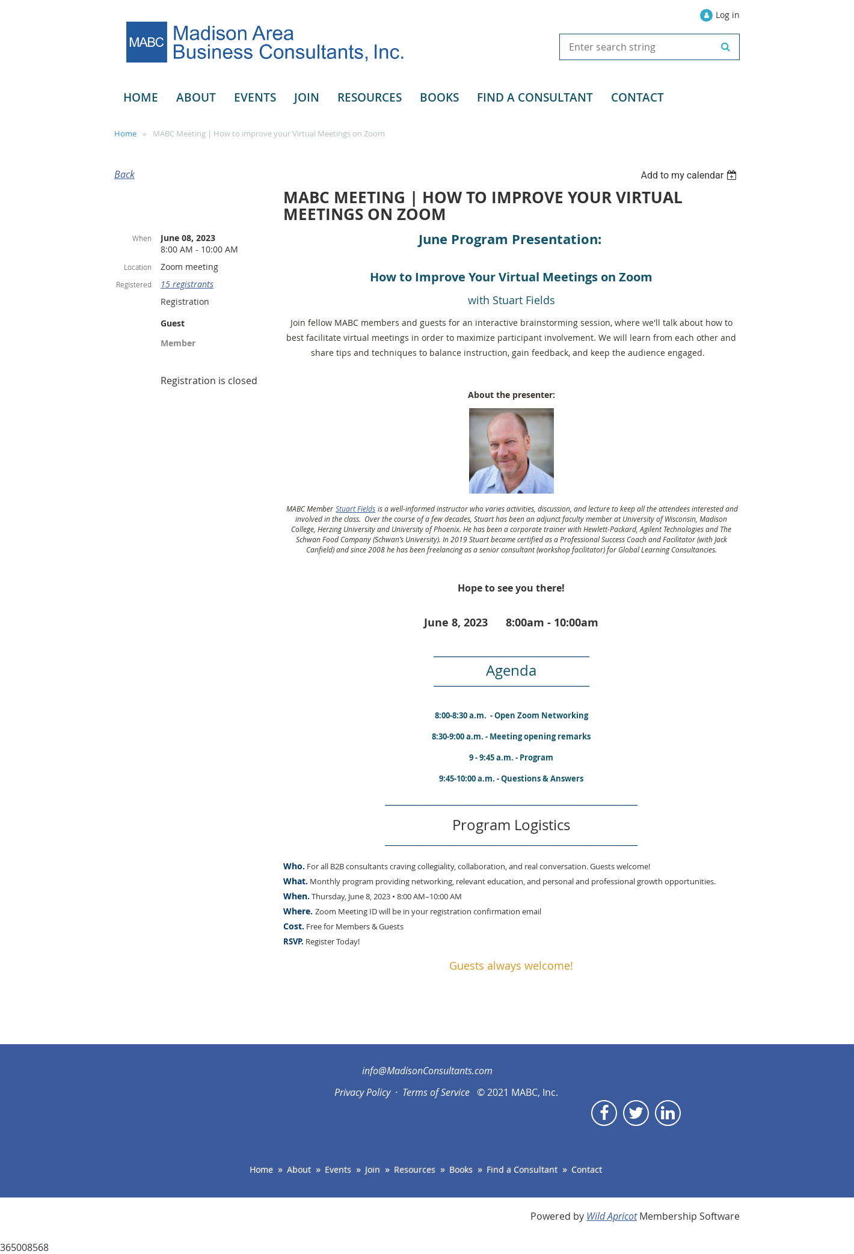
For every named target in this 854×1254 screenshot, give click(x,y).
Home (125, 133)
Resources (414, 1169)
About (299, 1169)
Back (124, 174)
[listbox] (690, 175)
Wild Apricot (611, 1216)
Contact (586, 1169)
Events (338, 1169)
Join (372, 1169)
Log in (728, 14)
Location (138, 267)
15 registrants (187, 284)
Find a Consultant (522, 1169)
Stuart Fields (355, 508)
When (142, 238)
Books (461, 1169)
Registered (134, 284)
